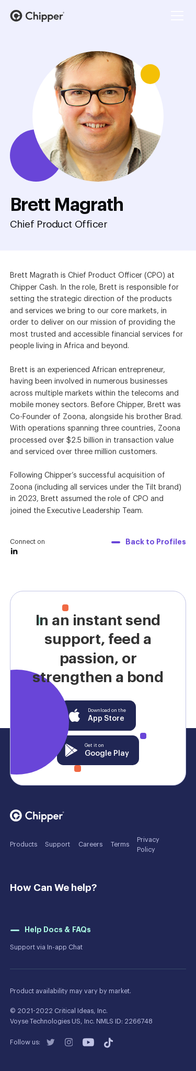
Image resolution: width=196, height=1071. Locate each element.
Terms (120, 844)
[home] (37, 16)
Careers (90, 844)
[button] (176, 15)
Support (57, 844)
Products (23, 844)
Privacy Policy (148, 845)
